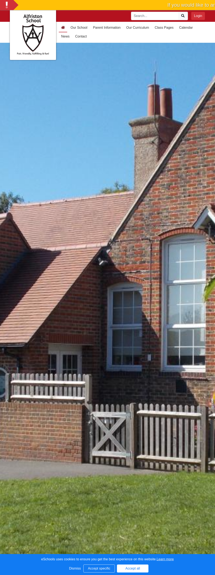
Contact (81, 36)
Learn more (165, 559)
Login (198, 16)
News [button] (65, 36)
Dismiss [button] (75, 568)
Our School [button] (79, 27)
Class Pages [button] (164, 27)
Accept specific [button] (99, 568)
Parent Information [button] (107, 27)
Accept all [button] (132, 568)
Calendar (186, 27)
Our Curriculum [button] (137, 27)
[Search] (154, 16)
